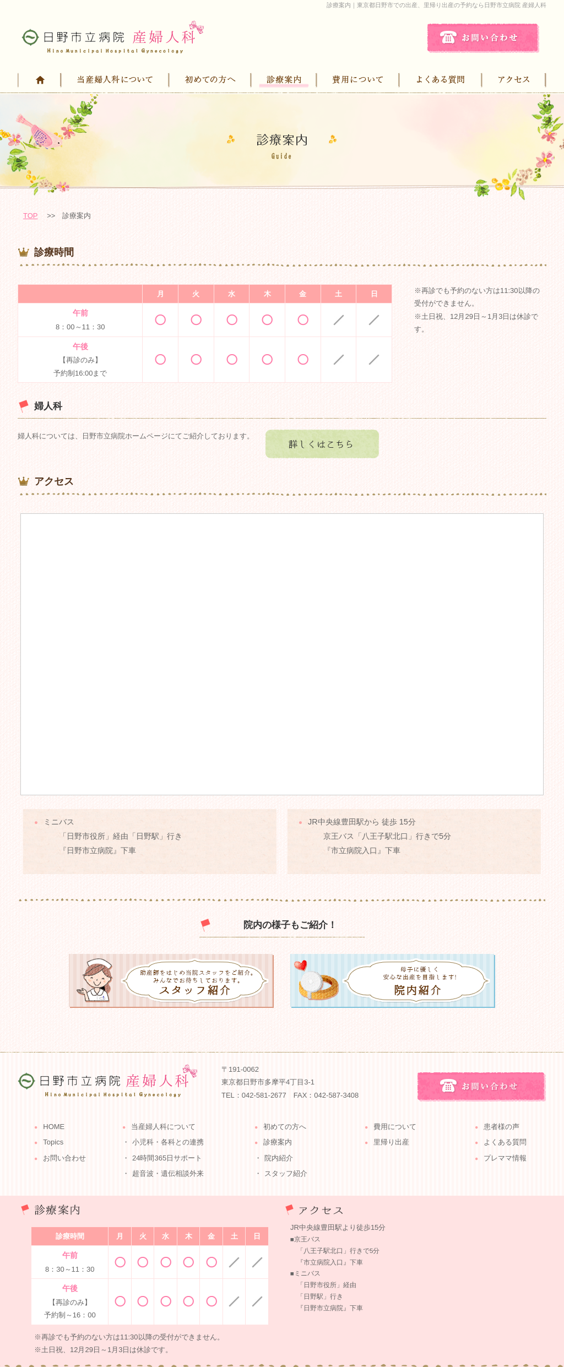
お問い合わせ (64, 1158)
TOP (30, 215)
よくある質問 (505, 1142)
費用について (394, 1126)
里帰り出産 (391, 1142)
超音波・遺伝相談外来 (168, 1173)
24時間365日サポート (167, 1158)
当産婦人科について (163, 1126)
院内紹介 (278, 1158)
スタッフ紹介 (285, 1173)
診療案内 (277, 1142)
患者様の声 (501, 1126)
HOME (53, 1126)
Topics (53, 1142)
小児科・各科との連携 (168, 1142)
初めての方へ (284, 1126)
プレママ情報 (505, 1158)
